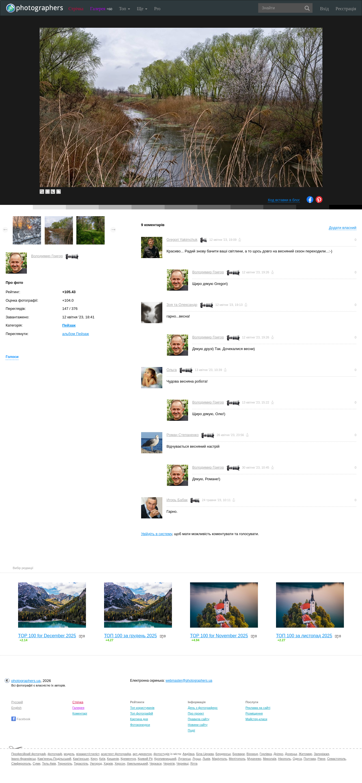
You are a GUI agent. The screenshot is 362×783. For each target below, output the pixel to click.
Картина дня (139, 719)
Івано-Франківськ (23, 758)
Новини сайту (198, 724)
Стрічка (75, 8)
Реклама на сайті (257, 707)
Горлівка (266, 754)
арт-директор (142, 754)
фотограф (55, 754)
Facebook (20, 719)
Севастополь (336, 758)
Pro (157, 8)
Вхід (324, 8)
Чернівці (182, 763)
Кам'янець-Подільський (54, 758)
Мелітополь (237, 758)
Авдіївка (189, 754)
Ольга (172, 370)
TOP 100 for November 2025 (219, 635)
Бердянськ (223, 754)
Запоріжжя (321, 754)
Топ (124, 8)
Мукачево (254, 758)
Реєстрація (346, 8)
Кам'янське (81, 758)
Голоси (12, 357)
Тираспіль (81, 763)
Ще (142, 8)
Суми (36, 763)
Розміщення (254, 713)
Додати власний (342, 228)
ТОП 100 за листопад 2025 (304, 635)
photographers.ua (25, 681)
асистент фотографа (116, 754)
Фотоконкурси (140, 724)
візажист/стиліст (87, 754)
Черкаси (155, 763)
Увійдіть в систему (156, 534)
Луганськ (184, 758)
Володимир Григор (47, 256)
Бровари (238, 754)
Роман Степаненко (183, 435)
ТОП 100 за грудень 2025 (130, 635)
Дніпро (278, 754)
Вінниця (252, 754)
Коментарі (79, 713)
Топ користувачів (142, 707)
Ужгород (96, 763)
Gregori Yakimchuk (182, 239)
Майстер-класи (256, 719)
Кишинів (113, 758)
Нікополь (284, 758)
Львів (206, 758)
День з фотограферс (203, 707)
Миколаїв (270, 758)
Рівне (322, 758)
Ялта (193, 763)
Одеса (297, 758)
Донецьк (291, 754)
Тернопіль (65, 763)
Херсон (120, 763)
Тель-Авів (49, 763)
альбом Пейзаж (75, 334)
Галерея (101, 8)
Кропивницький (165, 758)
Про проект (196, 713)
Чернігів (168, 763)
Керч (94, 758)
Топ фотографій (141, 713)
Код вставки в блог (284, 200)
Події (191, 730)
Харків (108, 763)
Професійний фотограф (28, 754)
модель (69, 754)
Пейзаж (69, 325)
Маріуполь (219, 758)
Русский (17, 702)
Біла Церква (205, 754)
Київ (102, 758)
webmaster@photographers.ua (189, 681)
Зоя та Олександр (182, 305)
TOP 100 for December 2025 (47, 635)
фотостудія (162, 754)
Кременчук (128, 758)
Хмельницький (137, 763)
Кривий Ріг (145, 758)
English (16, 707)
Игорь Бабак (177, 500)
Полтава (309, 758)
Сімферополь (21, 763)
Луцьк (196, 758)
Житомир (305, 754)
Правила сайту (198, 719)
